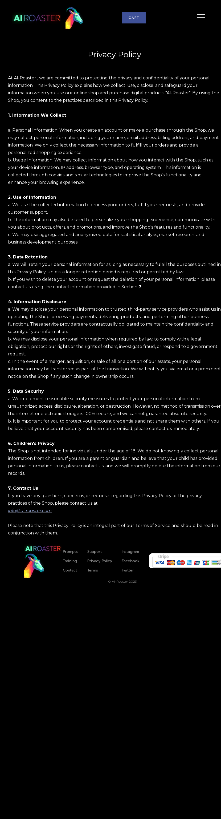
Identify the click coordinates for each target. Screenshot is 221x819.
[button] (134, 17)
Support (94, 551)
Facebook (131, 561)
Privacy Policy (99, 561)
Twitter (128, 570)
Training (70, 561)
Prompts (70, 551)
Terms (92, 570)
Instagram (130, 551)
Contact (70, 570)
